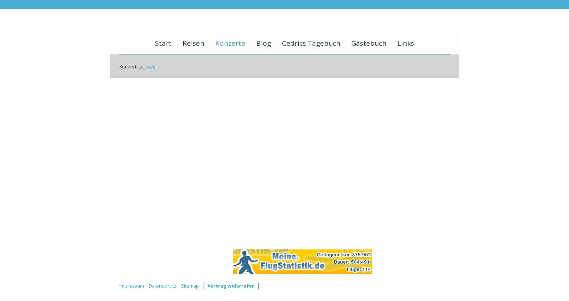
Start (163, 43)
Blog (263, 43)
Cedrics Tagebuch (311, 43)
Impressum (131, 285)
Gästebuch (368, 43)
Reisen (193, 43)
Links (405, 43)
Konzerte (230, 43)
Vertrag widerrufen (231, 285)
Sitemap (190, 285)
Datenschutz (162, 285)
